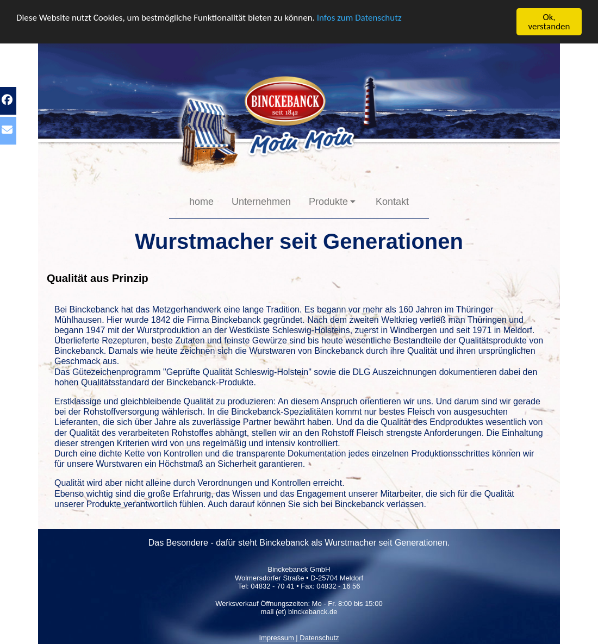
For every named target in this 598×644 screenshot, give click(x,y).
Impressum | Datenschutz (299, 638)
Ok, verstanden (549, 21)
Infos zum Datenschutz (359, 17)
